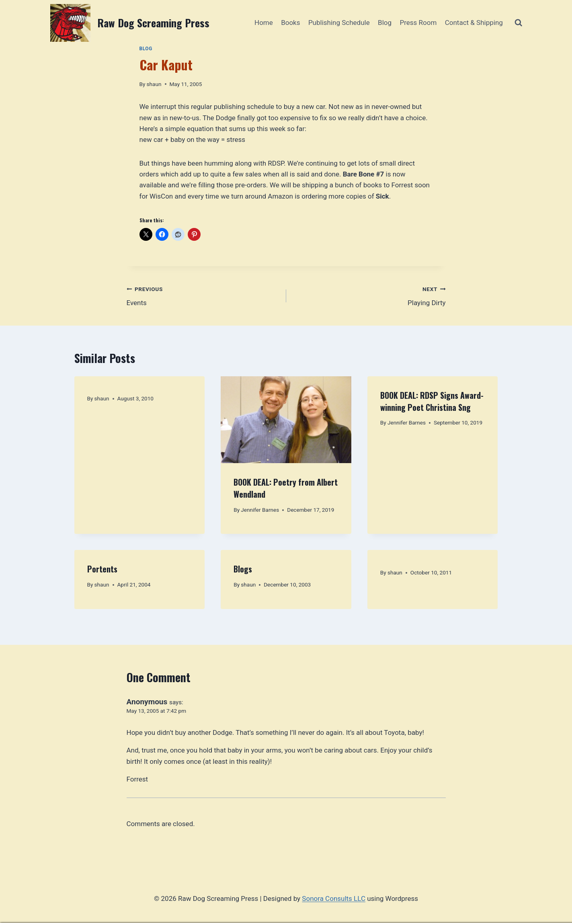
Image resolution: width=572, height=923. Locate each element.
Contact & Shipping (474, 22)
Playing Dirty (369, 295)
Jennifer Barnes (260, 510)
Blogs (243, 569)
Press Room (418, 22)
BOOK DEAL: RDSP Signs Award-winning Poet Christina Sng (432, 401)
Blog (385, 22)
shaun (154, 84)
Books (290, 22)
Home (263, 22)
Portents (102, 569)
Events (203, 295)
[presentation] (286, 419)
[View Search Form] (518, 22)
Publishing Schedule (339, 22)
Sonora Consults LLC (333, 898)
